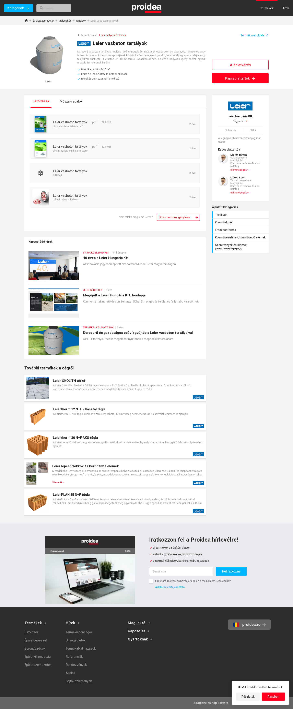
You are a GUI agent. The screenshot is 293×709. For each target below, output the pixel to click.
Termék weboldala (252, 35)
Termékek (33, 623)
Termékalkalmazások (81, 648)
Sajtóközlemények (79, 681)
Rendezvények (76, 665)
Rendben (273, 696)
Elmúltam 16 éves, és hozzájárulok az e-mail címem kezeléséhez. (193, 580)
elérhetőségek (238, 169)
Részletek (248, 696)
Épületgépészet (35, 640)
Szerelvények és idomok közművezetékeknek (241, 247)
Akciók (70, 673)
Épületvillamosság (37, 657)
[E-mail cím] (181, 571)
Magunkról (137, 623)
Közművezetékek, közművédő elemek (241, 237)
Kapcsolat (136, 631)
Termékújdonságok (79, 632)
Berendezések (34, 648)
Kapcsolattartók (240, 78)
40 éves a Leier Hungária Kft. (115, 267)
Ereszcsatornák (241, 230)
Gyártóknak (138, 639)
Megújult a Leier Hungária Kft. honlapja (115, 305)
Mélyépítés (65, 20)
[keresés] (58, 8)
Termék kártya (115, 388)
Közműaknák (241, 222)
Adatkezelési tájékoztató (170, 587)
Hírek (70, 623)
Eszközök (31, 632)
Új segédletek (75, 640)
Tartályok (81, 20)
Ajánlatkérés (240, 65)
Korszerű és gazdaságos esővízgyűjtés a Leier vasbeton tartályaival (115, 342)
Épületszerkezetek (43, 20)
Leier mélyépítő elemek (112, 35)
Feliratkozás (231, 571)
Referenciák (74, 657)
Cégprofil (240, 119)
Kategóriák (15, 8)
